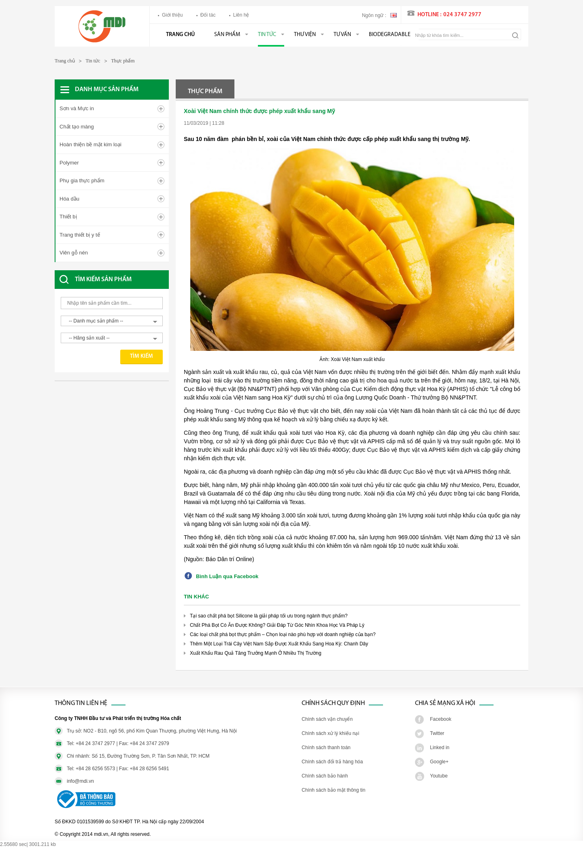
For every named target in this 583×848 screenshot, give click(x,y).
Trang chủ (180, 35)
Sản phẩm (227, 35)
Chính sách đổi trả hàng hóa (332, 762)
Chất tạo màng (77, 127)
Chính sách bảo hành (325, 776)
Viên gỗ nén (74, 253)
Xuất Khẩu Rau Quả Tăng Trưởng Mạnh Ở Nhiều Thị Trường (255, 653)
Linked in (439, 747)
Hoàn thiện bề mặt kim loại (90, 144)
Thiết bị (68, 217)
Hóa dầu (69, 199)
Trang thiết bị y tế (80, 235)
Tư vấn (342, 35)
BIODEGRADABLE (390, 35)
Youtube (439, 776)
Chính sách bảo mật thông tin (333, 790)
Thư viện (305, 35)
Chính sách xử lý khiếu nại (330, 733)
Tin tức (267, 35)
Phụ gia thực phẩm (82, 180)
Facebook (440, 719)
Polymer (69, 163)
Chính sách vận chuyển (327, 719)
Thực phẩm (123, 61)
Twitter (437, 733)
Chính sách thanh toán (326, 747)
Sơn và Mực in (77, 108)
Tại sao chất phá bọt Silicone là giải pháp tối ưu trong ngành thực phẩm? (269, 616)
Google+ (439, 762)
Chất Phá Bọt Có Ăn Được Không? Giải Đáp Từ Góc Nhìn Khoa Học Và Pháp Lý (277, 625)
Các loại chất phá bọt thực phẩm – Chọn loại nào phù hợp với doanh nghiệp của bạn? (283, 634)
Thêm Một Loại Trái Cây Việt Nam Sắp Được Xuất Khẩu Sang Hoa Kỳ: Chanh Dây (279, 644)
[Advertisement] (119, 409)
